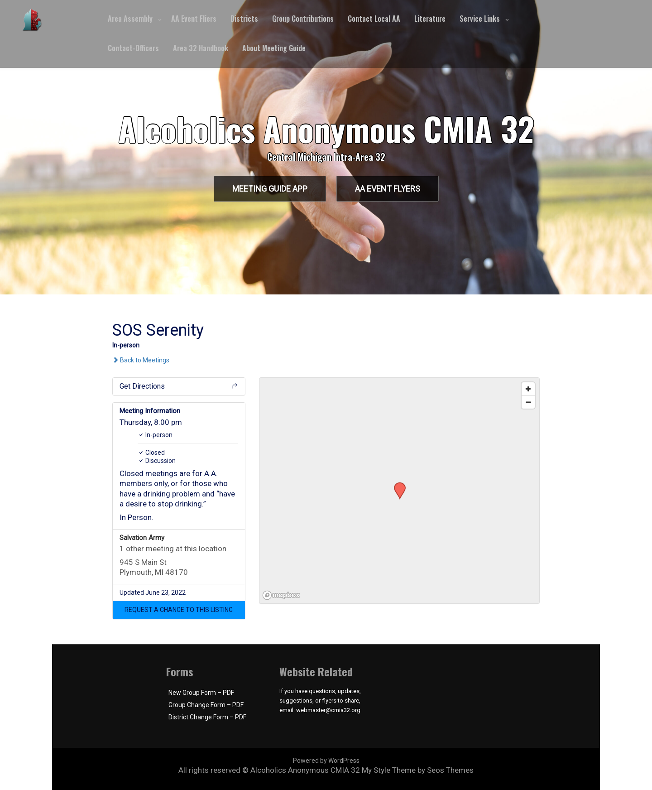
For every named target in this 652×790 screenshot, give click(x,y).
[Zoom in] (528, 388)
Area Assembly (130, 18)
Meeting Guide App (269, 188)
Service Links (480, 18)
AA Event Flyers (387, 188)
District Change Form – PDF (207, 717)
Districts (244, 18)
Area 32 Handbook (200, 48)
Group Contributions (303, 18)
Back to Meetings (140, 360)
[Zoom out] (528, 402)
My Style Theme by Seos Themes (418, 770)
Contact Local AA (374, 18)
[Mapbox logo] (282, 595)
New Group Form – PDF (201, 692)
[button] (179, 609)
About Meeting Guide (274, 48)
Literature (430, 18)
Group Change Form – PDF (206, 704)
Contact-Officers (133, 48)
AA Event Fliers (193, 18)
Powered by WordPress (326, 760)
